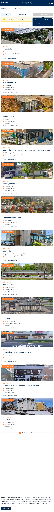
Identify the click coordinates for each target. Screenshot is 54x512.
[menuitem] (6, 9)
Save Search (44, 14)
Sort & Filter (23, 14)
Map (7, 14)
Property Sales (6, 8)
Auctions (18, 8)
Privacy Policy (8, 503)
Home (27, 3)
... (29, 456)
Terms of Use (20, 503)
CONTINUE (6, 508)
